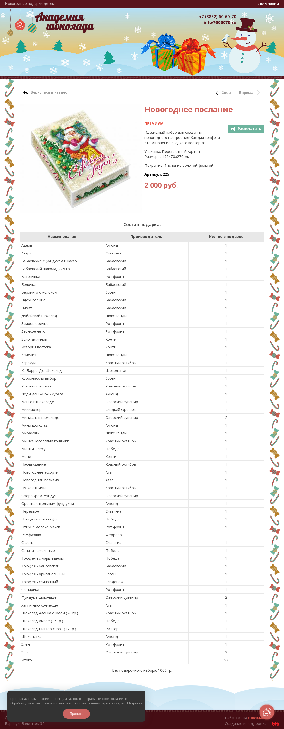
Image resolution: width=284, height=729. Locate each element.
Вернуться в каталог (46, 92)
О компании (267, 3)
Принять (76, 714)
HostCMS (256, 717)
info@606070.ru (220, 22)
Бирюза (250, 92)
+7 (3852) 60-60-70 (217, 16)
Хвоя (222, 92)
